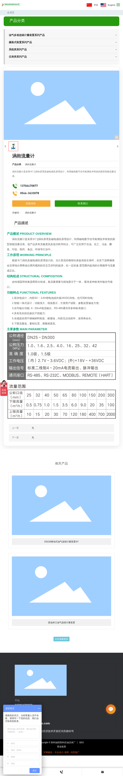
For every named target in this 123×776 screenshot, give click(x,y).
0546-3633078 (29, 193)
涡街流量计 (30, 164)
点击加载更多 (61, 639)
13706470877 (29, 186)
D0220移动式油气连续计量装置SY (61, 541)
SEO (81, 742)
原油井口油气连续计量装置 (61, 622)
